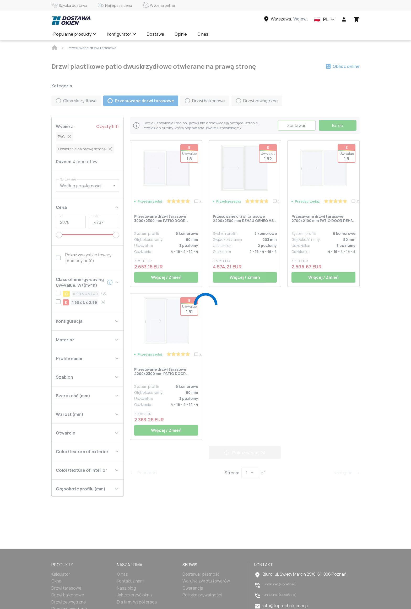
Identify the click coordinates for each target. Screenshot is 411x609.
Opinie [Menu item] (181, 34)
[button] (324, 19)
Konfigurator (121, 34)
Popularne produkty (74, 34)
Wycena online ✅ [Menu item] (236, 34)
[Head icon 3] (356, 19)
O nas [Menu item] (202, 34)
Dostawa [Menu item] (155, 34)
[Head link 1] (71, 20)
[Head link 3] (285, 19)
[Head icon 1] (344, 19)
